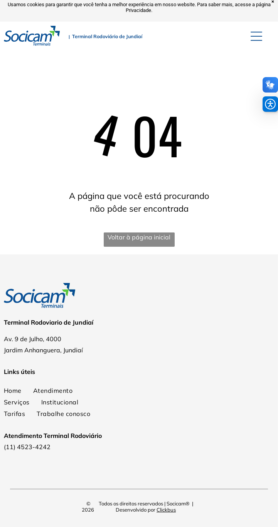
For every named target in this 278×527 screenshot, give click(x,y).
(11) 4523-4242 (27, 447)
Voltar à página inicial (139, 237)
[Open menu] (256, 36)
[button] (270, 104)
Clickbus (166, 510)
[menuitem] (52, 390)
